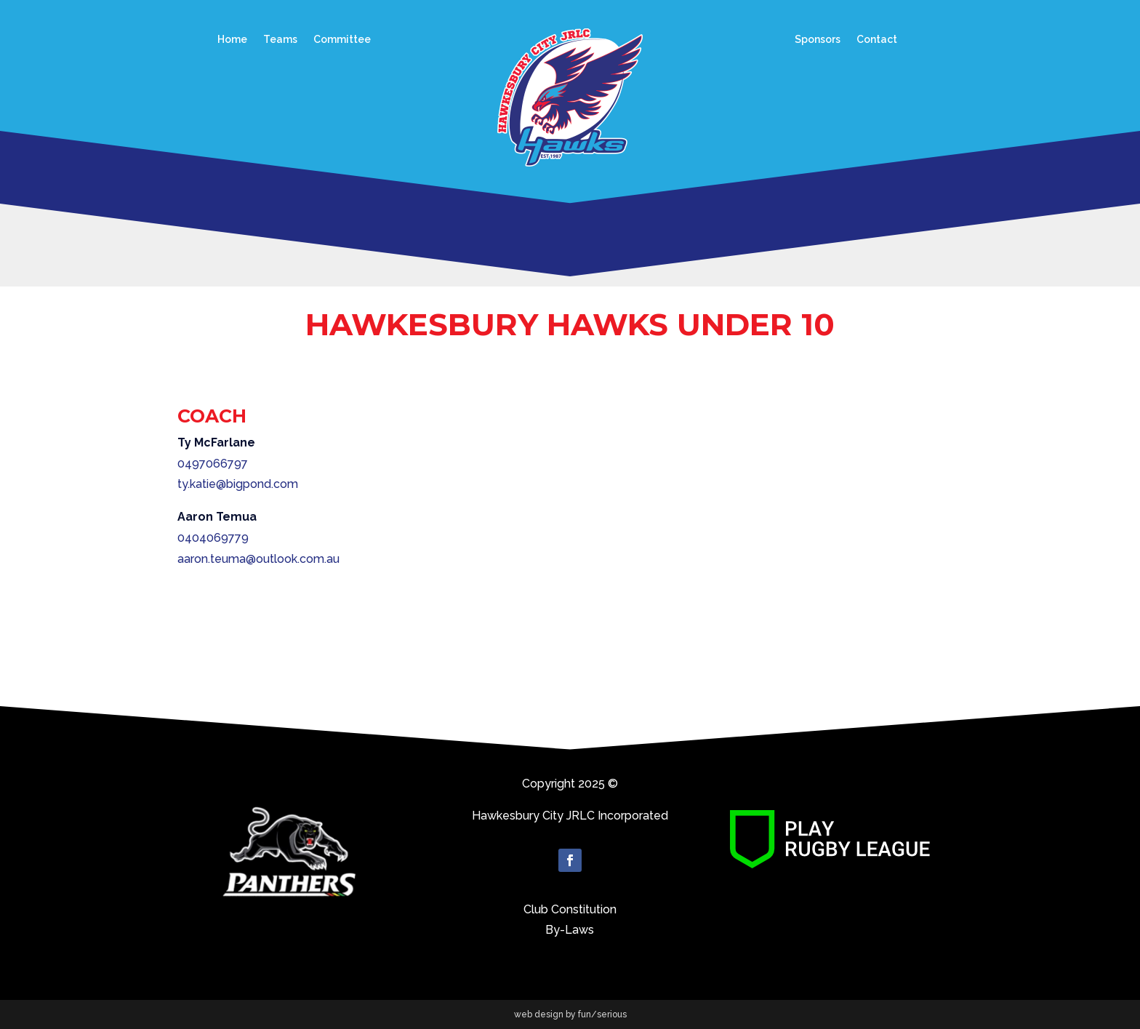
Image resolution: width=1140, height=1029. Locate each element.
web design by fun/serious (570, 1014)
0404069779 (213, 538)
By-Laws (569, 930)
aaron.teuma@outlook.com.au (258, 559)
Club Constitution (570, 909)
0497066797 (212, 464)
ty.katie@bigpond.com (237, 484)
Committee (342, 39)
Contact (876, 39)
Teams (280, 39)
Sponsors (817, 39)
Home (232, 39)
